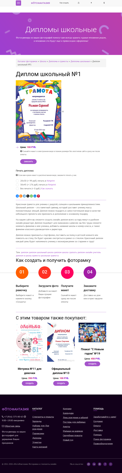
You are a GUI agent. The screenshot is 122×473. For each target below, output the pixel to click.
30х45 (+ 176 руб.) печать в (36, 184)
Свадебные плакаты (72, 435)
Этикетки (36, 442)
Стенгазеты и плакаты (43, 416)
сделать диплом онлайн (80, 252)
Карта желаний (39, 446)
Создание (98, 421)
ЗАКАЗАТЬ (28, 162)
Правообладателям (103, 443)
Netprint (51, 180)
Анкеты (66, 426)
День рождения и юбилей (75, 417)
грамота (36, 255)
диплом (24, 252)
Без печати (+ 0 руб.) (34, 188)
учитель (97, 252)
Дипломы (36, 437)
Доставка (98, 430)
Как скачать (47, 188)
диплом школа (61, 252)
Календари (68, 413)
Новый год (68, 439)
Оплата (97, 425)
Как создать (64, 3)
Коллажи (67, 408)
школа (50, 252)
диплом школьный (38, 252)
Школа (43, 61)
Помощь (97, 434)
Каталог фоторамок (27, 61)
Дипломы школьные (80, 61)
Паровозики (38, 433)
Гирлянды (37, 421)
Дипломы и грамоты (58, 61)
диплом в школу (24, 255)
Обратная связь (12, 426)
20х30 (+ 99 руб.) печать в (35, 180)
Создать (30, 383)
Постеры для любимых (74, 422)
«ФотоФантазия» (20, 464)
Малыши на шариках (73, 431)
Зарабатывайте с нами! (104, 416)
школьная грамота (50, 255)
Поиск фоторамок (102, 439)
